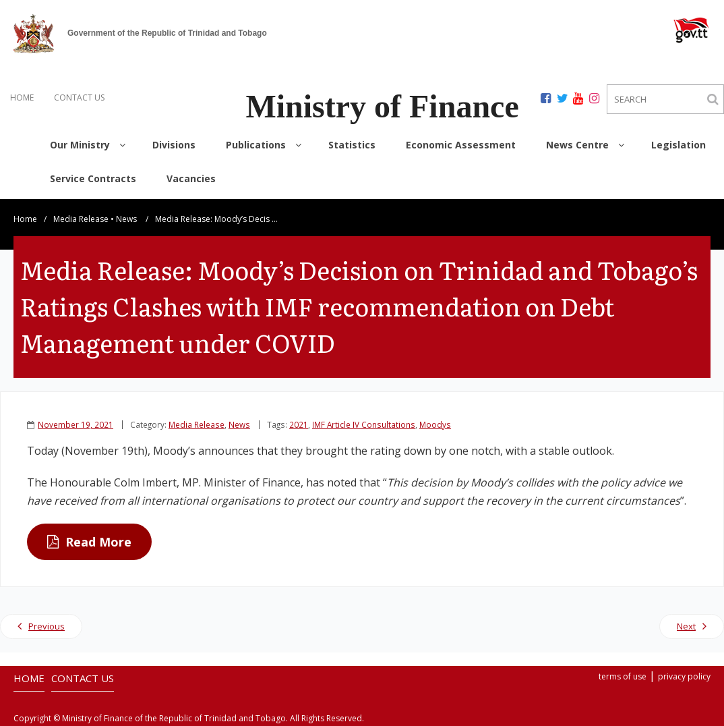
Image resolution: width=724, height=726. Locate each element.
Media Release (81, 219)
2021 (298, 424)
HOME (22, 97)
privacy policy (684, 676)
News (126, 219)
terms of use (622, 676)
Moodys (435, 424)
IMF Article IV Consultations (363, 424)
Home (25, 219)
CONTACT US (79, 97)
